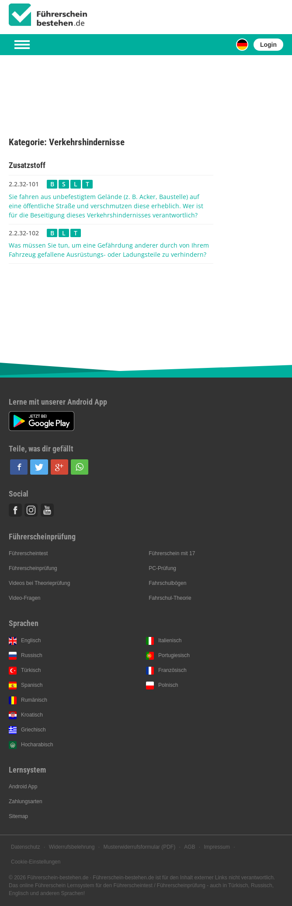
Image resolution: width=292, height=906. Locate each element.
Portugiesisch (174, 655)
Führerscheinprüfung (33, 568)
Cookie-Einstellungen (35, 862)
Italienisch (169, 640)
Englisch (31, 640)
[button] (19, 467)
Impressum (217, 847)
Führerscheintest (28, 553)
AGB (189, 847)
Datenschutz (25, 847)
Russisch (31, 655)
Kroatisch (32, 715)
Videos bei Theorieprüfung (39, 583)
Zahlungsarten (25, 801)
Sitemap (18, 816)
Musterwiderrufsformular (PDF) (139, 847)
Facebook (15, 510)
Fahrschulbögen (167, 583)
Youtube (47, 510)
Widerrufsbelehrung (72, 847)
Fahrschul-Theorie (170, 598)
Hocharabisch (37, 745)
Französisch (172, 670)
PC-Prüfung (162, 568)
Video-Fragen (25, 598)
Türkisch (31, 670)
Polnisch (168, 685)
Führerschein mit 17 (172, 553)
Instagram (31, 510)
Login (268, 44)
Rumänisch (34, 700)
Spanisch (31, 685)
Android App (23, 787)
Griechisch (33, 730)
